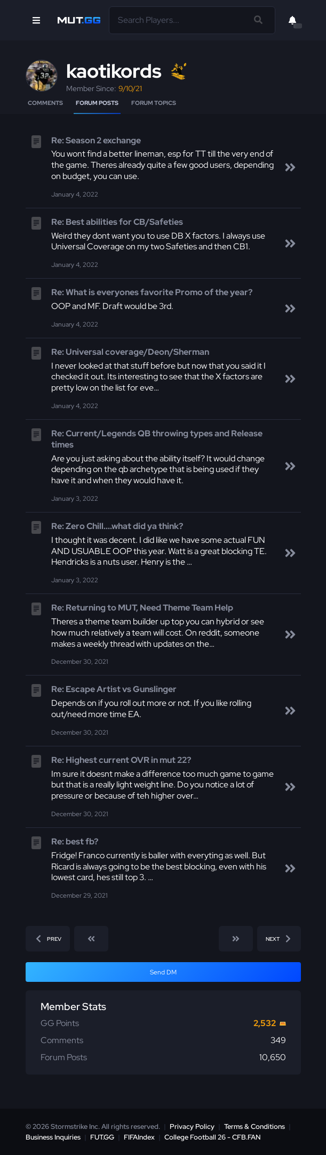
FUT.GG (102, 1137)
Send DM (163, 972)
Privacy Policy (192, 1126)
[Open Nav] (36, 20)
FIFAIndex (139, 1137)
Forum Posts (97, 103)
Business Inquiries (53, 1137)
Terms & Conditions (254, 1126)
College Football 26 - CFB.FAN (212, 1137)
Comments (45, 103)
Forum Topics (153, 103)
